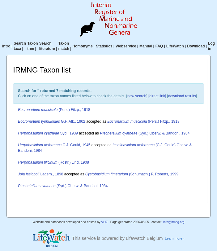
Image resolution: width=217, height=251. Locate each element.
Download (196, 46)
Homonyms (82, 46)
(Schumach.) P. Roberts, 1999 (131, 174)
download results (182, 96)
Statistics (104, 46)
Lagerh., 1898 (40, 174)
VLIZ (104, 222)
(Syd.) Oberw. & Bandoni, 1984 (144, 133)
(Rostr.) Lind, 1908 (53, 162)
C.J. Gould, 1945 (54, 145)
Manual (145, 46)
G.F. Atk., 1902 (51, 121)
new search (136, 96)
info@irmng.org (174, 222)
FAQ (159, 46)
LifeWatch (175, 46)
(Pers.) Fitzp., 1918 (54, 110)
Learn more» (174, 238)
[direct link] (157, 96)
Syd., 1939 (48, 133)
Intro (6, 46)
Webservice (126, 46)
